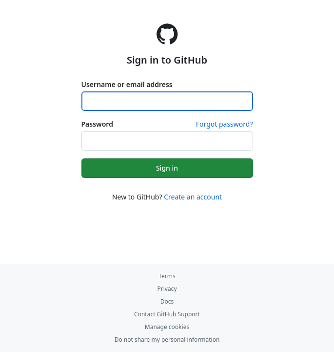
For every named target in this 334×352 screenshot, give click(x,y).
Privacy (167, 289)
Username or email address (127, 84)
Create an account (193, 196)
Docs (167, 301)
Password (97, 124)
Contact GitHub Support (167, 314)
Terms (167, 276)
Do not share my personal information (167, 339)
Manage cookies (167, 327)
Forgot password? (224, 124)
